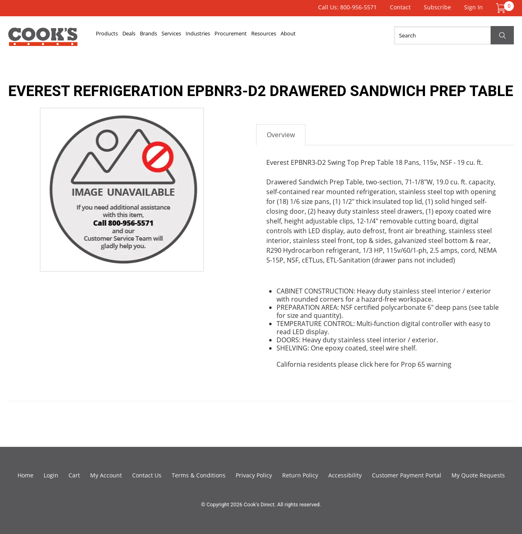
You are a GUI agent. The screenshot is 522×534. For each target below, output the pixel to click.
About (392, 35)
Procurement (305, 35)
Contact (400, 7)
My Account (106, 475)
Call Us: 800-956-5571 (347, 7)
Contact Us (146, 475)
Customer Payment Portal (406, 475)
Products (114, 35)
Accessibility (345, 475)
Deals (148, 35)
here (381, 364)
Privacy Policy (254, 475)
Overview (281, 134)
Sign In (473, 7)
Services (216, 35)
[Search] (454, 35)
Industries (256, 35)
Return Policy (300, 475)
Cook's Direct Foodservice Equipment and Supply (42, 40)
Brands (181, 35)
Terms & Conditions (199, 475)
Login (51, 475)
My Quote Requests (478, 475)
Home (25, 475)
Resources (354, 35)
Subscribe (437, 7)
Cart (74, 475)
